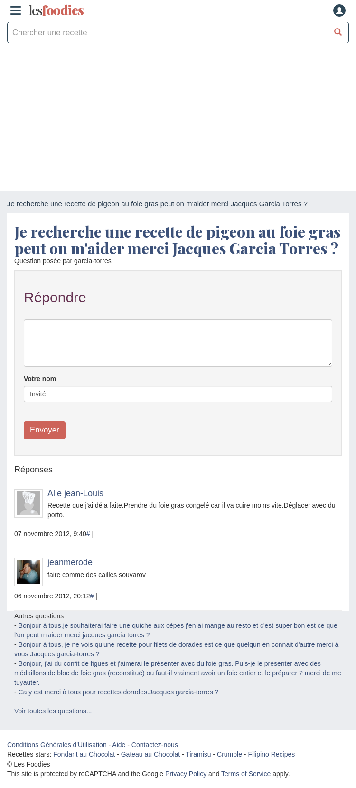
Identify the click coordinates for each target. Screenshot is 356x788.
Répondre (55, 297)
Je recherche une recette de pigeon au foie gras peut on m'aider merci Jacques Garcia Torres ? (177, 239)
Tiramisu (198, 754)
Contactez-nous (154, 745)
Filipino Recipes (271, 754)
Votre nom (40, 379)
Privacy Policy (185, 774)
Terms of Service (246, 774)
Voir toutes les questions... (53, 711)
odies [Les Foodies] (56, 10)
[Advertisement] (178, 119)
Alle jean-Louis (75, 493)
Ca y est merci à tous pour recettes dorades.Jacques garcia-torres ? (119, 692)
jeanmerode (70, 562)
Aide (118, 745)
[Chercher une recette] (338, 32)
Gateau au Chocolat (150, 754)
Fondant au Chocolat (84, 754)
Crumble (229, 754)
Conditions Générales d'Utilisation (57, 745)
